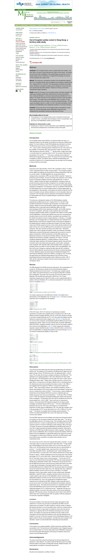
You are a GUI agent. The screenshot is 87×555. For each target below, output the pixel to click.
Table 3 (60, 319)
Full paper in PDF (37, 62)
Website (18, 68)
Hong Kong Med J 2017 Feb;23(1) (37, 28)
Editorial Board (19, 70)
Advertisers (18, 77)
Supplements (19, 51)
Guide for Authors (20, 57)
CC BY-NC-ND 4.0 (51, 33)
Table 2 (58, 297)
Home (16, 25)
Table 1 (43, 281)
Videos (47, 25)
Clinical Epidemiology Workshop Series (21, 49)
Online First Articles (20, 43)
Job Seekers (19, 80)
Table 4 (50, 326)
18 (39, 454)
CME (52, 25)
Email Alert (18, 85)
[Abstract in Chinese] (35, 133)
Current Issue (24, 25)
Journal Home (19, 30)
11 (33, 387)
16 (67, 410)
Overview (18, 66)
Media (17, 75)
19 (56, 488)
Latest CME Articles (20, 45)
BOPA (17, 60)
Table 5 (69, 330)
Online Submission (20, 62)
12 (51, 390)
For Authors (58, 25)
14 (55, 403)
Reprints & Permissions (21, 86)
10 (44, 380)
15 (33, 410)
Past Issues (33, 25)
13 (56, 394)
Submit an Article (67, 25)
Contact (17, 71)
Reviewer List (19, 59)
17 (34, 448)
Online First (41, 25)
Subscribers (18, 79)
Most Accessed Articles (21, 46)
